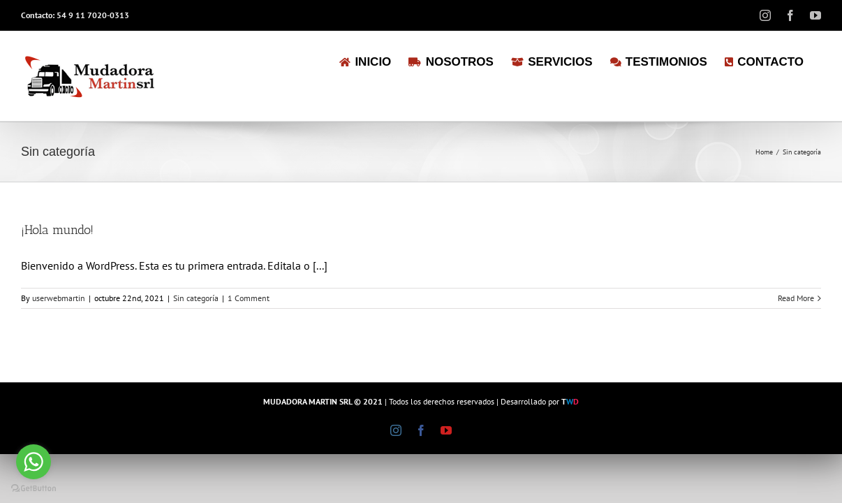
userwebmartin (58, 298)
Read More (796, 298)
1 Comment (248, 298)
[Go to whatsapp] (33, 461)
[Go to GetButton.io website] (33, 488)
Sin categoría (196, 298)
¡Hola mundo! (57, 230)
